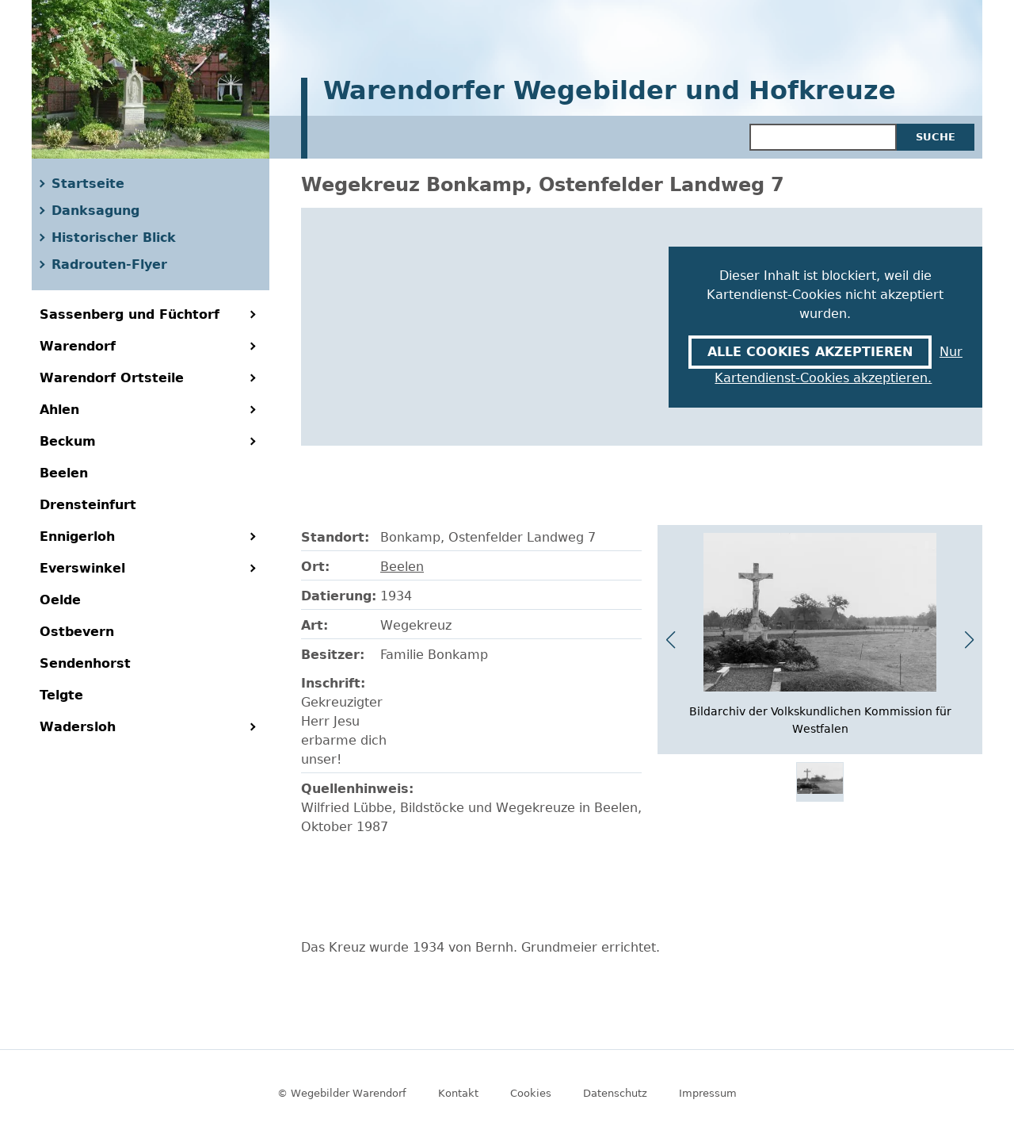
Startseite (87, 183)
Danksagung (95, 210)
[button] (969, 640)
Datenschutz (615, 1093)
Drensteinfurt (88, 504)
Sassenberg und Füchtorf (129, 314)
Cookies (530, 1093)
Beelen (64, 473)
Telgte (61, 695)
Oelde (60, 599)
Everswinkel (82, 568)
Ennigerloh (77, 536)
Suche (935, 137)
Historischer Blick (113, 237)
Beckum (68, 441)
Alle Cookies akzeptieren (810, 351)
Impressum (708, 1093)
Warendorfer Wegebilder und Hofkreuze (609, 91)
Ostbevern (77, 631)
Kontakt (458, 1093)
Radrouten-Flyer (109, 264)
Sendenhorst (85, 663)
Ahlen (59, 409)
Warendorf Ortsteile (112, 377)
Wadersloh (78, 726)
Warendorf (78, 346)
